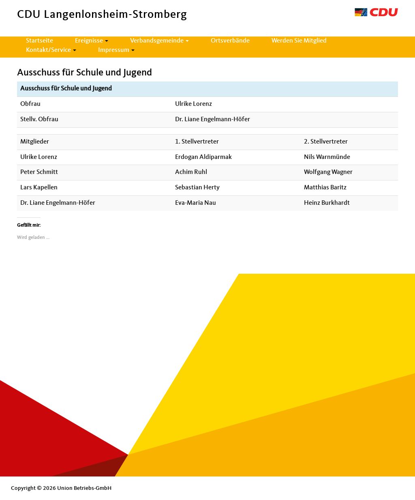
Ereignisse (91, 41)
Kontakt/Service (51, 50)
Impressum (116, 50)
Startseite (39, 41)
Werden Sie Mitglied (299, 41)
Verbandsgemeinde (159, 41)
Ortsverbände (230, 41)
